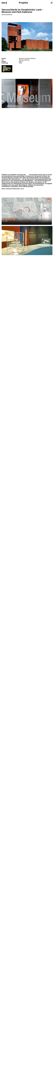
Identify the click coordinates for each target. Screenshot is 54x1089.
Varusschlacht (33, 174)
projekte (23, 2)
